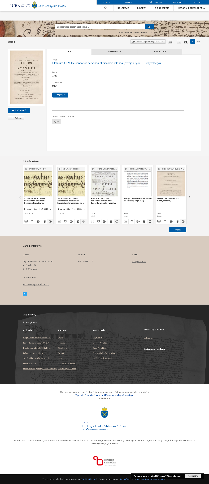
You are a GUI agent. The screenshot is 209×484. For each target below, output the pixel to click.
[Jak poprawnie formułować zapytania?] (152, 32)
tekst (54, 86)
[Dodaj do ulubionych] (179, 42)
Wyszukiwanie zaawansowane (133, 32)
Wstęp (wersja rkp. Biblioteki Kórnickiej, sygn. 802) (138, 199)
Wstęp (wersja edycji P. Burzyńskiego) (168, 199)
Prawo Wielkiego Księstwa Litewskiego (40, 368)
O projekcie (162, 8)
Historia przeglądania (191, 8)
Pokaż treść (19, 110)
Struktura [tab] (160, 52)
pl (193, 41)
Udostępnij (177, 2)
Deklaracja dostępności (103, 358)
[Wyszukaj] (149, 26)
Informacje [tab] (114, 52)
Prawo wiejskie (29, 363)
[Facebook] (25, 293)
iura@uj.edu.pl (139, 261)
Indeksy (142, 8)
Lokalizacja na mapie (67, 368)
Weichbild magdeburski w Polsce (37, 358)
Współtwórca (63, 348)
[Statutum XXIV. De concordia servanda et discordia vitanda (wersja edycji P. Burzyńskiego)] (26, 77)
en (198, 41)
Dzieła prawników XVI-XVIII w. (37, 348)
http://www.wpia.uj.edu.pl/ (36, 284)
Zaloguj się (148, 338)
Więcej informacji (174, 476)
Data (60, 358)
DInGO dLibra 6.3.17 (90, 479)
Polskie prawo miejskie (33, 353)
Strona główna (30, 322)
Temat (61, 353)
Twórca (61, 343)
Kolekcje (123, 8)
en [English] (109, 2)
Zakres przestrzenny (67, 363)
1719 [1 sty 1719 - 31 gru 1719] (54, 75)
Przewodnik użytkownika (104, 353)
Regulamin (97, 337)
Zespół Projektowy (101, 343)
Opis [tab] (69, 52)
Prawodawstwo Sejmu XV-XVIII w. (38, 343)
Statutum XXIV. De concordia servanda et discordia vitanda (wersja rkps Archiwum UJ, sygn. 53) (104, 200)
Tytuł (60, 337)
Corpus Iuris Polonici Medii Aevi (37, 337)
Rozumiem (193, 476)
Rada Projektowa (100, 348)
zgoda (56, 121)
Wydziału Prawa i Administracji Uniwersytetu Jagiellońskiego (104, 395)
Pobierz (16, 118)
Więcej (178, 230)
